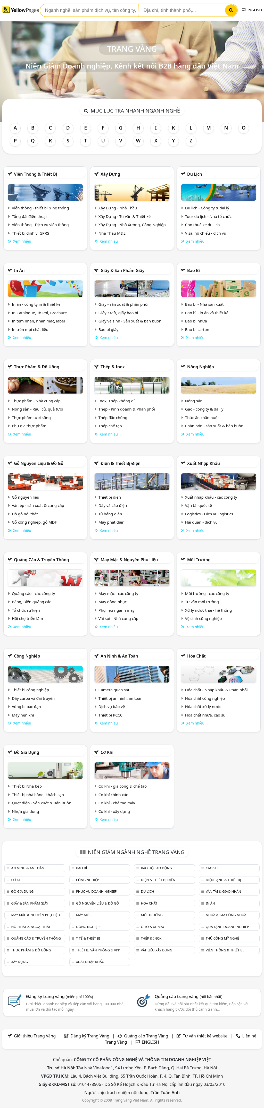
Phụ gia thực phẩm (29, 425)
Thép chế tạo (110, 425)
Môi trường (199, 559)
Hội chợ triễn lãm (27, 618)
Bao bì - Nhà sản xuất (204, 304)
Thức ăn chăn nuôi (202, 417)
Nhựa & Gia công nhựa (226, 915)
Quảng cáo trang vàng (188, 996)
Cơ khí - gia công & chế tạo (122, 786)
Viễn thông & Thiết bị (35, 174)
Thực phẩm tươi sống (31, 417)
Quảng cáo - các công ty (33, 593)
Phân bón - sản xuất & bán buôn (214, 425)
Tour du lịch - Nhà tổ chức (208, 216)
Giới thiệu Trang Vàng (35, 1036)
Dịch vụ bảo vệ (111, 706)
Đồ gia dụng (26, 752)
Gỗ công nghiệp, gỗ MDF (34, 522)
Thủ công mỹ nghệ (222, 938)
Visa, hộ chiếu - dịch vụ (205, 233)
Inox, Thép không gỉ (116, 400)
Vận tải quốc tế (198, 505)
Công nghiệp (27, 656)
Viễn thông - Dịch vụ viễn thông (40, 224)
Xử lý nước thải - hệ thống (208, 610)
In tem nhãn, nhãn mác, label (38, 320)
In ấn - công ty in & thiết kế (36, 304)
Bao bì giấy (108, 329)
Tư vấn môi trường (202, 601)
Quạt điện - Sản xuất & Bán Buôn (41, 802)
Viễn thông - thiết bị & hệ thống (40, 207)
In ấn (19, 270)
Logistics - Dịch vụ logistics (209, 513)
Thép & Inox (113, 367)
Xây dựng (110, 174)
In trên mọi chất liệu (30, 329)
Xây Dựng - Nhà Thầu (117, 207)
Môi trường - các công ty (207, 593)
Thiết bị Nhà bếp (27, 786)
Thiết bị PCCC (110, 715)
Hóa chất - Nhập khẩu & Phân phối (216, 689)
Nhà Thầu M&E (112, 233)
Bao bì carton (197, 329)
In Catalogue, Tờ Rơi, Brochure (39, 312)
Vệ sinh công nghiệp (203, 618)
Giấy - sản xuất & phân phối (123, 304)
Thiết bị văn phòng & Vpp (98, 950)
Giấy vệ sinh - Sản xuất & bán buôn (129, 320)
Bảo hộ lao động (156, 868)
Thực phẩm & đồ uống (36, 367)
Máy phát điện (111, 522)
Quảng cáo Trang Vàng (146, 1036)
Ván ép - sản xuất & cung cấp (38, 505)
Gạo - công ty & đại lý (204, 409)
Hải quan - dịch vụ (201, 522)
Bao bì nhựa (196, 320)
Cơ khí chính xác (113, 794)
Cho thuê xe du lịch (202, 224)
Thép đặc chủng (112, 417)
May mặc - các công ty (118, 593)
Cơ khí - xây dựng (114, 811)
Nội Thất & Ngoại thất (30, 926)
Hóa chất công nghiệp (205, 698)
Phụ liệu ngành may (116, 610)
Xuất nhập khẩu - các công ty (211, 497)
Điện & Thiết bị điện (121, 463)
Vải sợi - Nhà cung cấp (118, 618)
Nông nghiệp (200, 367)
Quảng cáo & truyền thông (41, 559)
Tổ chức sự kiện (26, 610)
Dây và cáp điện (112, 505)
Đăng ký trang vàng (59, 996)
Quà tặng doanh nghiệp (227, 926)
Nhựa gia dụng (25, 811)
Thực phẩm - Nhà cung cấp (36, 400)
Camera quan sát (113, 689)
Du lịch (194, 174)
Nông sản (194, 400)
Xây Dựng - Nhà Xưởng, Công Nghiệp (132, 224)
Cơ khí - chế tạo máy (116, 802)
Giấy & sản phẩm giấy (122, 270)
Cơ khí (107, 752)
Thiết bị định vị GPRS (30, 233)
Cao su (212, 868)
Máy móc (84, 915)
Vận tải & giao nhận (223, 891)
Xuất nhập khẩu (203, 463)
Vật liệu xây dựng (156, 950)
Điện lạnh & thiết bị (223, 879)
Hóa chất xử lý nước (203, 706)
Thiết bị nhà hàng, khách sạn (38, 794)
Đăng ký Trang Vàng (89, 1036)
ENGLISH (252, 9)
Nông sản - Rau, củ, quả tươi (37, 409)
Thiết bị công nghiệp (30, 689)
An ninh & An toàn (119, 656)
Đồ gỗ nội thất (25, 513)
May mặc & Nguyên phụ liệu (129, 559)
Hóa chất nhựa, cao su (205, 715)
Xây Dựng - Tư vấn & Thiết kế (124, 216)
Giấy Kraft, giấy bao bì (118, 312)
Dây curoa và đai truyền (33, 698)
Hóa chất (196, 656)
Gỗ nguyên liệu (25, 497)
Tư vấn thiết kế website (206, 1036)
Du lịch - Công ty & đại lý (207, 207)
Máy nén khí (23, 715)
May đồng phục (112, 601)
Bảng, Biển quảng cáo (32, 601)
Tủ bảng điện (110, 513)
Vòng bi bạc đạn (26, 706)
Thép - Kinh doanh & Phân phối (126, 409)
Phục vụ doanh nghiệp (96, 891)
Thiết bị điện (109, 497)
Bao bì (193, 270)
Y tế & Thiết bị (88, 938)
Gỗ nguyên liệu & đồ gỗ (38, 463)
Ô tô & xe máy (152, 926)
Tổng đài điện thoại (29, 216)
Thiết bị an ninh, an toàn (120, 698)
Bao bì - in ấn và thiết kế (206, 312)
